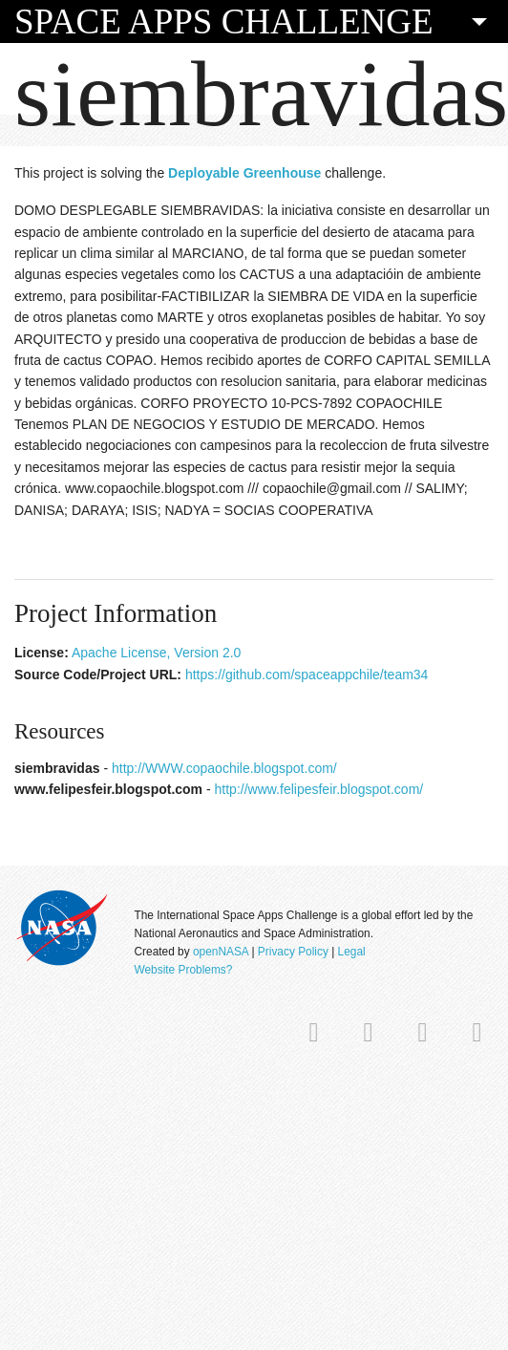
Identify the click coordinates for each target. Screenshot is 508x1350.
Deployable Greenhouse (244, 173)
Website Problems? (183, 969)
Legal (352, 951)
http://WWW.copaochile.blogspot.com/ (224, 768)
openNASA (220, 951)
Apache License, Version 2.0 (156, 652)
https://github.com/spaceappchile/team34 (307, 674)
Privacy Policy (293, 951)
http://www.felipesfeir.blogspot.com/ (319, 789)
